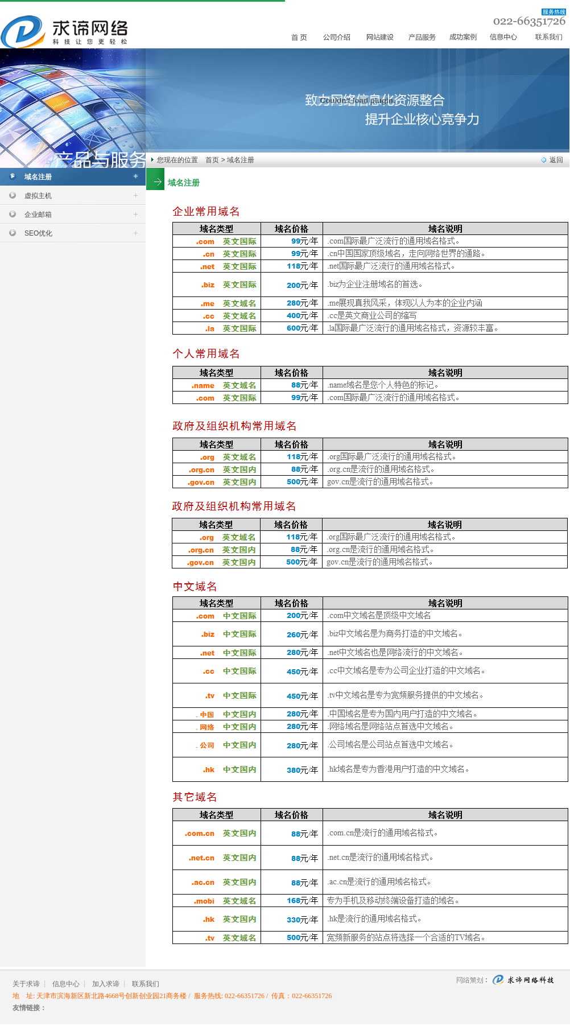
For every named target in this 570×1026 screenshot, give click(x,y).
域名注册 (38, 177)
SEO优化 (38, 233)
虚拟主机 (38, 196)
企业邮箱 (38, 215)
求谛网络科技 (505, 985)
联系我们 (549, 37)
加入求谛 (105, 984)
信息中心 (66, 984)
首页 (212, 160)
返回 (556, 160)
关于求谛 (26, 984)
